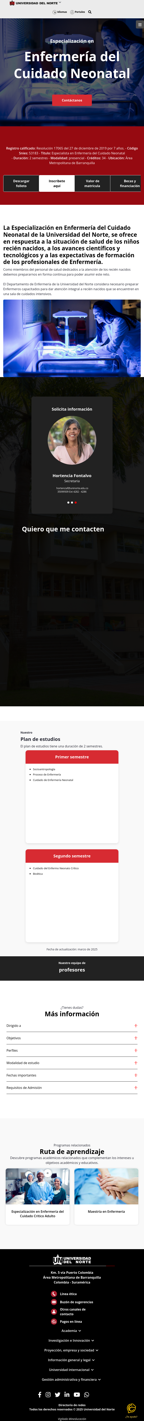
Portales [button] (77, 12)
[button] (89, 12)
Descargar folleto (21, 183)
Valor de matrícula (92, 183)
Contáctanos (72, 100)
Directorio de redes (72, 1405)
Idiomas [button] (60, 12)
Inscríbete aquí (57, 183)
